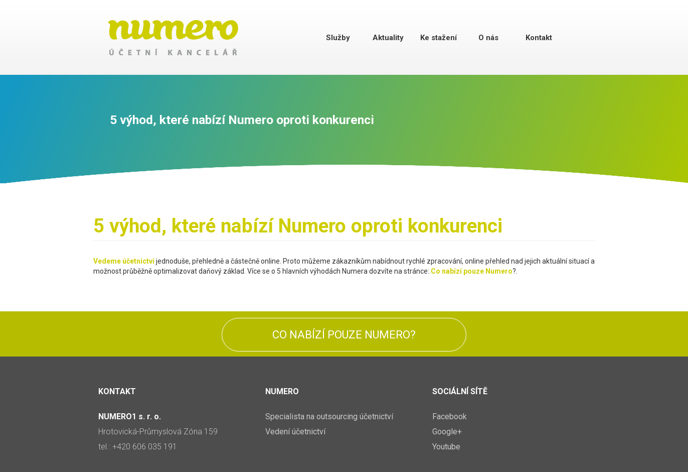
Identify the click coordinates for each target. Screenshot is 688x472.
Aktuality (388, 37)
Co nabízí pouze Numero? (344, 334)
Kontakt (539, 37)
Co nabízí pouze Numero (471, 271)
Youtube (446, 446)
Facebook (449, 416)
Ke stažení (438, 37)
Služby (338, 37)
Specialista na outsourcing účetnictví (329, 416)
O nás (488, 37)
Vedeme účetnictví (123, 261)
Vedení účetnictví (295, 431)
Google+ (447, 431)
